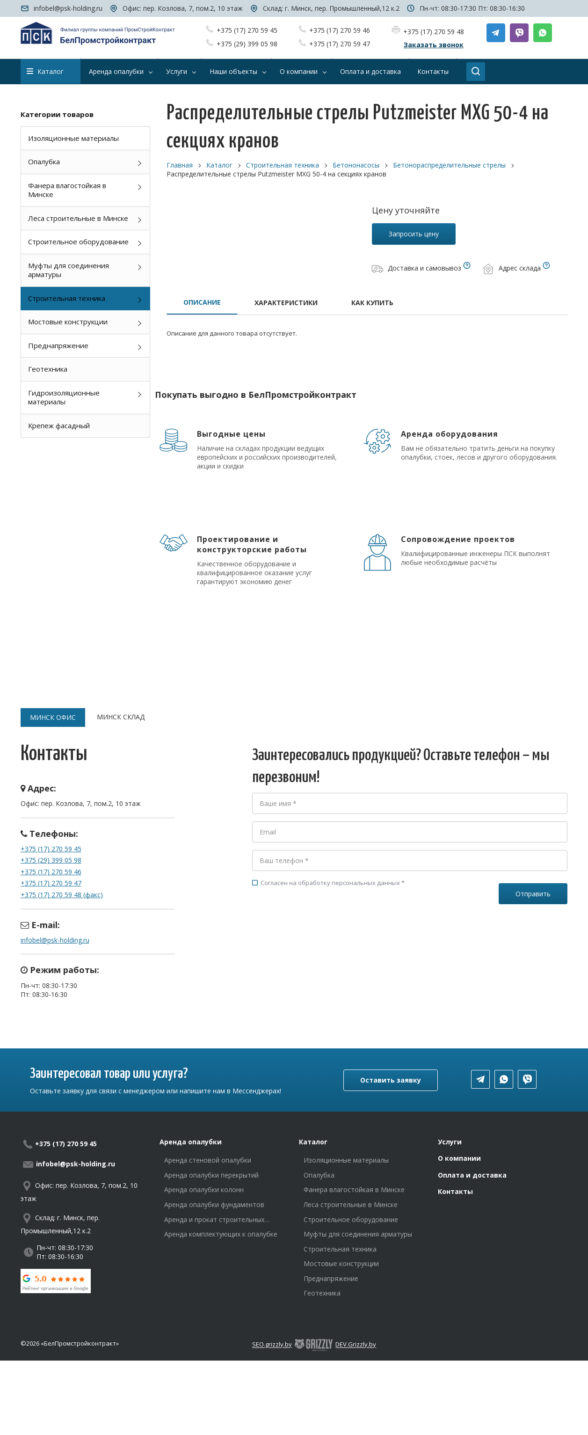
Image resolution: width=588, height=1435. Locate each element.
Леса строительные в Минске (78, 218)
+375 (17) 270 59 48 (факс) (62, 894)
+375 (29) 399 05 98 (247, 43)
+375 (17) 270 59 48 (433, 31)
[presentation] (323, 929)
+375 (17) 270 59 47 (339, 43)
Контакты (455, 1191)
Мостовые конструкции (68, 321)
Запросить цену (414, 233)
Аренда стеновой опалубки (207, 1160)
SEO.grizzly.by (272, 1344)
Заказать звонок (434, 44)
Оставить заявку (390, 1080)
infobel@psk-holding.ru (68, 8)
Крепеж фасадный (59, 425)
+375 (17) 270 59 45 (247, 30)
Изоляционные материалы (73, 138)
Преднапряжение (58, 345)
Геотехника (47, 368)
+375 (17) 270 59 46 (339, 30)
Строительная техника (66, 298)
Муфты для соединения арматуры (68, 270)
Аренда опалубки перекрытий (211, 1175)
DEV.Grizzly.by (355, 1344)
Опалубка (44, 161)
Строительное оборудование (78, 241)
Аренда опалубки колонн (204, 1189)
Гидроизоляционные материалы (64, 397)
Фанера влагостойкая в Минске (67, 190)
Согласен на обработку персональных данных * (328, 883)
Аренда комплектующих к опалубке (220, 1234)
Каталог (45, 71)
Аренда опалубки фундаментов (214, 1204)
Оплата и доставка (472, 1175)
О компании (459, 1158)
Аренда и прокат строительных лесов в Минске (214, 1219)
